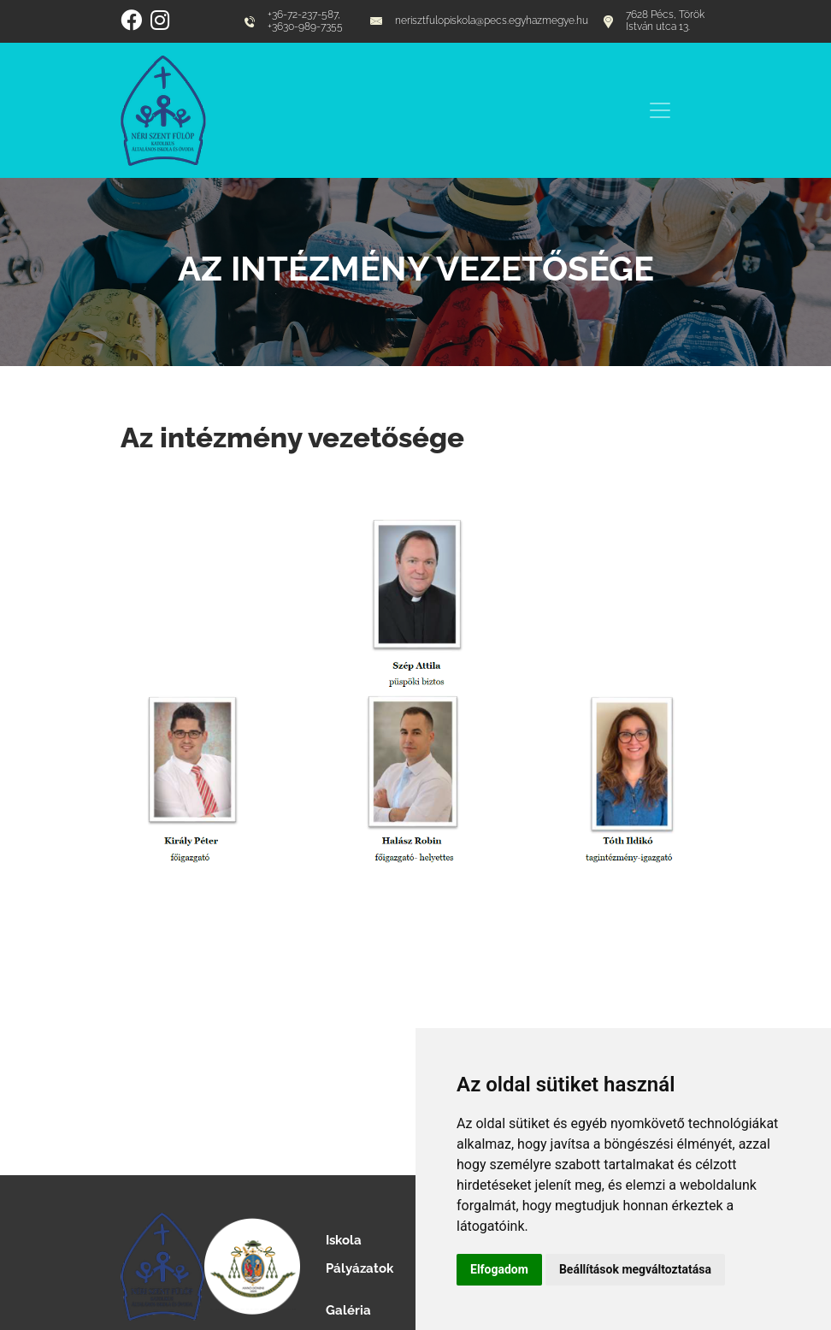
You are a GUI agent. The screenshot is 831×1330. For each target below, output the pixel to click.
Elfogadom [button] (499, 1269)
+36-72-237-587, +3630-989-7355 (294, 21)
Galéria (348, 1310)
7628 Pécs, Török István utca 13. (654, 21)
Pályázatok (359, 1268)
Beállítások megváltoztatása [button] (635, 1269)
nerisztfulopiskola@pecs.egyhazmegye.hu (479, 21)
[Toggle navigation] (660, 110)
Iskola (344, 1239)
